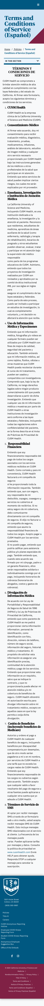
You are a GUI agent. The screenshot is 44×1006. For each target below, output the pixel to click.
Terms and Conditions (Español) (21, 988)
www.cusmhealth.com (19, 852)
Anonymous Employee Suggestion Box (10, 943)
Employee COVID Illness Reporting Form (11, 931)
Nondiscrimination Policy (14, 974)
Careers (6, 919)
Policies (17, 49)
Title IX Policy (21, 978)
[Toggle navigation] (22, 61)
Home (7, 49)
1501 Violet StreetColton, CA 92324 (11, 900)
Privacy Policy (32, 974)
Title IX (6, 916)
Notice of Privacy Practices (21, 984)
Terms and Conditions (21, 981)
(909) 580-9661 (11, 905)
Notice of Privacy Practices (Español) (22, 991)
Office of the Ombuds (10, 947)
